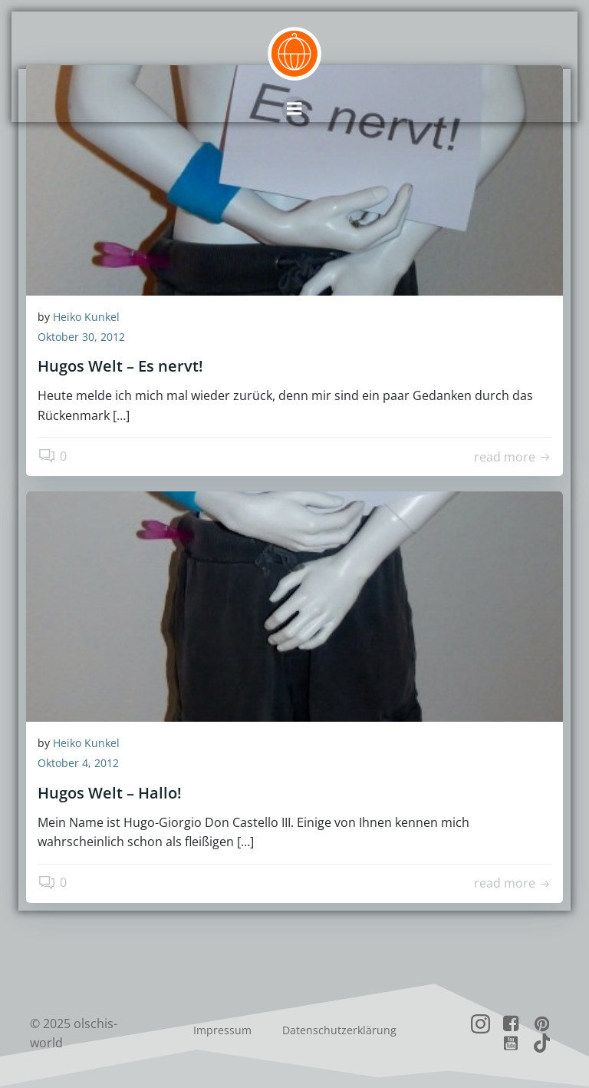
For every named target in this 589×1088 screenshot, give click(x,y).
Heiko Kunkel (86, 316)
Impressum (222, 1030)
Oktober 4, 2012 (78, 763)
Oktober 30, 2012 (81, 336)
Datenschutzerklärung (339, 1030)
